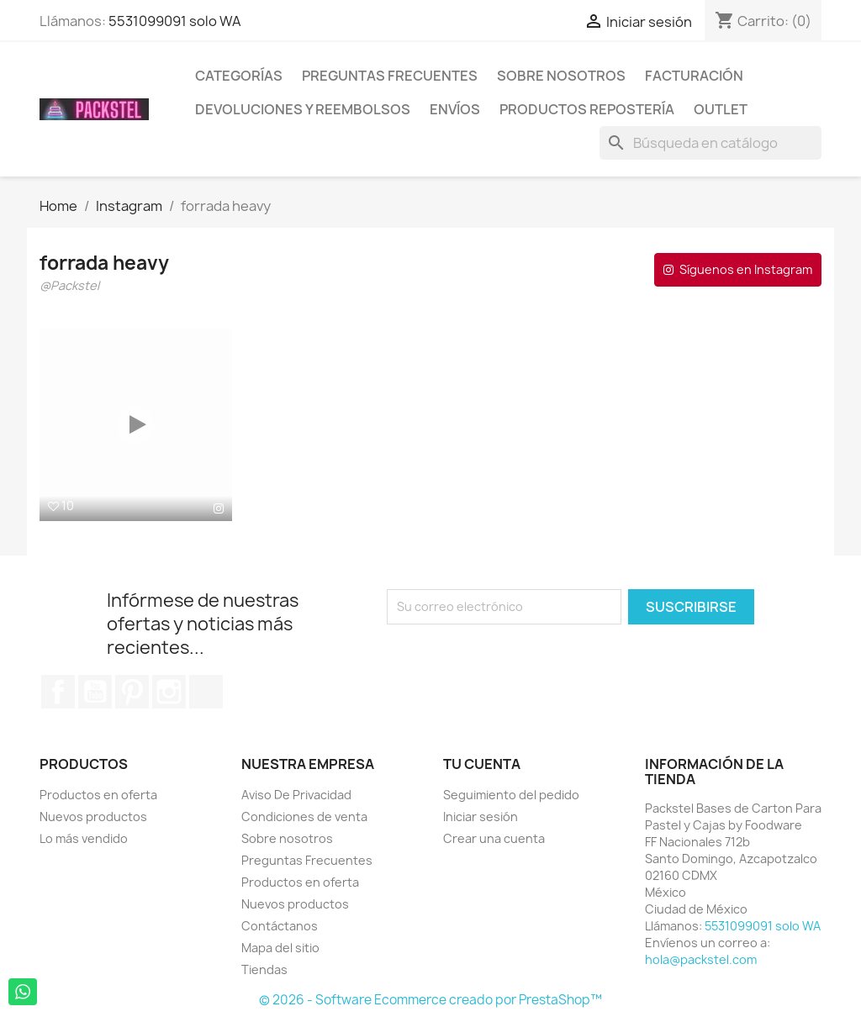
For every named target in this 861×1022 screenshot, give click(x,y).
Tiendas (264, 969)
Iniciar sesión (480, 816)
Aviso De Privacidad (296, 795)
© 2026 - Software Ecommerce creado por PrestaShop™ (430, 1000)
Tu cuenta (481, 764)
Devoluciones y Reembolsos (302, 109)
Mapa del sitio (280, 948)
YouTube (95, 692)
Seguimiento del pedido (511, 795)
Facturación (694, 75)
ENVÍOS (455, 109)
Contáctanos (279, 926)
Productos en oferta (98, 795)
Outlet (720, 109)
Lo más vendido (84, 838)
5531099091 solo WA (174, 21)
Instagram (169, 692)
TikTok (206, 692)
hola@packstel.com (701, 959)
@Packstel (69, 286)
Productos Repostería (586, 109)
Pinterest (132, 692)
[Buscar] (710, 143)
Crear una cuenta (494, 838)
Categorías (239, 75)
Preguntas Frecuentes (390, 75)
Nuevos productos (93, 816)
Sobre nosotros (561, 75)
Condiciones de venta (304, 816)
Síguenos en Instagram (745, 269)
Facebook (58, 692)
